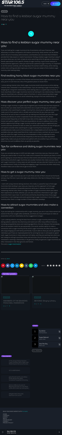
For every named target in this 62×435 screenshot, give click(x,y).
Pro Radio (25, 411)
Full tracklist (37, 350)
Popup (55, 4)
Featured (4, 11)
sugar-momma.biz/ (14, 244)
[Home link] (13, 3)
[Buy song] (59, 332)
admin (8, 258)
